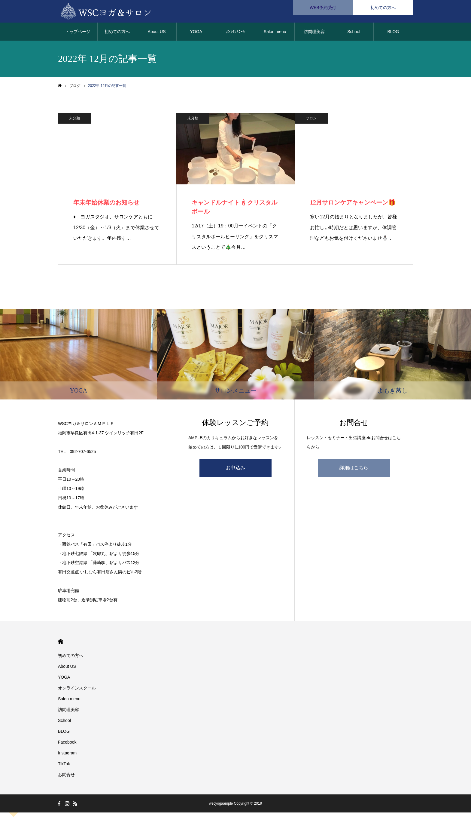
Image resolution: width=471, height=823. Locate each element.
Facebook (67, 743)
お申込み (235, 469)
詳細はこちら (353, 469)
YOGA (196, 33)
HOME (60, 643)
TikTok (64, 765)
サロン (311, 120)
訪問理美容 (314, 33)
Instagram (67, 754)
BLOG (393, 33)
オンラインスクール (77, 689)
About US (157, 33)
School (353, 33)
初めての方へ (117, 33)
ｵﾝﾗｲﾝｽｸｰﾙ (235, 33)
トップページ (77, 33)
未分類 (74, 120)
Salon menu (275, 33)
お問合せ (66, 776)
